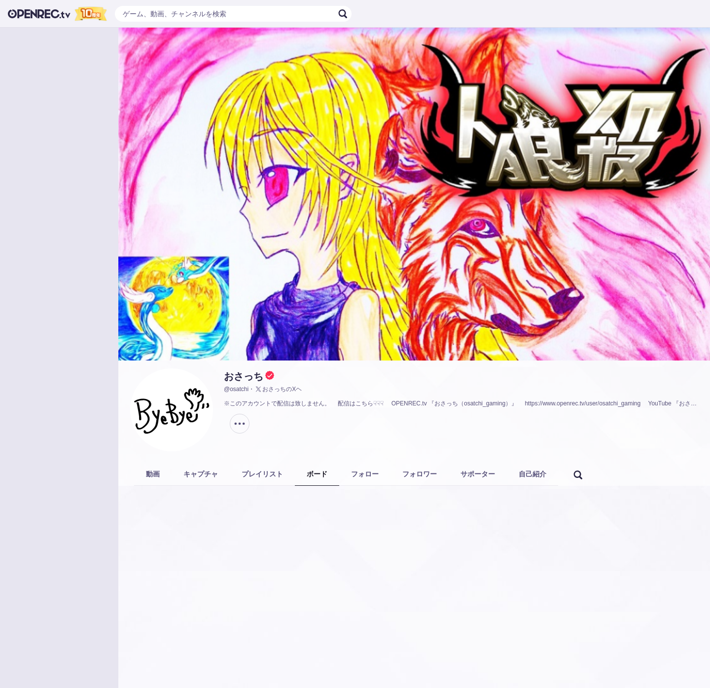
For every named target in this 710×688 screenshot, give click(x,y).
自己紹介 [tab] (532, 474)
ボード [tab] (317, 474)
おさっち (243, 376)
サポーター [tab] (478, 474)
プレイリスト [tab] (262, 474)
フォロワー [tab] (419, 474)
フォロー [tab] (365, 474)
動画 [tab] (153, 474)
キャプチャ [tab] (200, 474)
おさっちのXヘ (278, 389)
